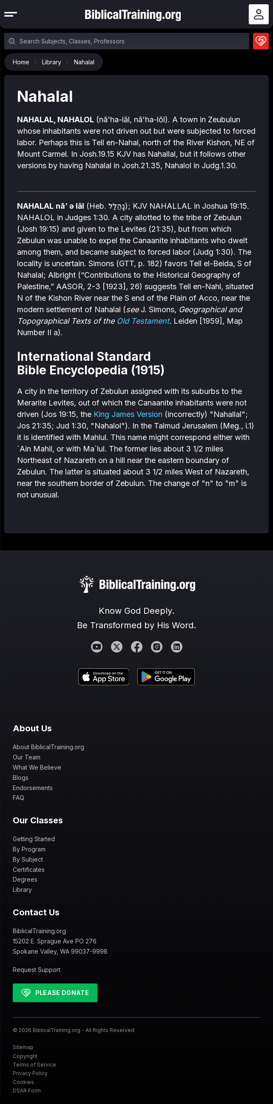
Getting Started (34, 838)
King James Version (128, 414)
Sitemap (23, 1047)
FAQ (18, 797)
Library (53, 62)
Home (23, 62)
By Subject (28, 859)
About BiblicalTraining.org (48, 746)
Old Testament (143, 320)
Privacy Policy (30, 1073)
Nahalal (84, 62)
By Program (29, 849)
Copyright (25, 1056)
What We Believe (37, 767)
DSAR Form (27, 1090)
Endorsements (33, 787)
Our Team (26, 757)
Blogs (20, 777)
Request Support (36, 969)
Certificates (29, 869)
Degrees (25, 879)
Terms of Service (34, 1064)
